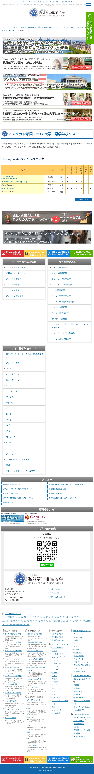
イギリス (10, 386)
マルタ (9, 420)
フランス (10, 397)
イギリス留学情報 (11, 684)
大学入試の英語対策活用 (82, 702)
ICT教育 (77, 727)
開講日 (76, 685)
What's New (78, 637)
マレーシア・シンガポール (17, 459)
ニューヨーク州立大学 (13, 642)
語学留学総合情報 (33, 700)
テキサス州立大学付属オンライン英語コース (82, 678)
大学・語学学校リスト (60, 644)
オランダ (10, 403)
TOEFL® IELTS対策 (34, 679)
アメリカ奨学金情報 (15, 296)
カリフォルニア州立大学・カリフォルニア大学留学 (70, 326)
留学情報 (77, 650)
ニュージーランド (14, 380)
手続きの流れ (55, 593)
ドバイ (9, 431)
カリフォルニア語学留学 (62, 285)
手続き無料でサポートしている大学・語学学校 (56, 27)
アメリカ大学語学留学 (61, 296)
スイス (9, 414)
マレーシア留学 (10, 718)
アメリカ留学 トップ (13, 614)
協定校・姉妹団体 (56, 493)
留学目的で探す (57, 637)
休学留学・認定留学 (60, 319)
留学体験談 (78, 653)
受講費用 (77, 688)
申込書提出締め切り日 (57, 489)
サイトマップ (79, 659)
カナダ (9, 368)
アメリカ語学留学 (59, 267)
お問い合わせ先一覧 (57, 597)
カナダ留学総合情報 (12, 667)
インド (9, 442)
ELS (61, 177)
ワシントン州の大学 (12, 659)
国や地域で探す (57, 634)
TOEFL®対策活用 (80, 697)
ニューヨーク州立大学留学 (63, 333)
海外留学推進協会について (13, 484)
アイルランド (12, 391)
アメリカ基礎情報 (14, 279)
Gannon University (8, 188)
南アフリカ (11, 437)
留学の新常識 (79, 724)
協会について (55, 589)
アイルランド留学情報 (13, 693)
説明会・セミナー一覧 (15, 273)
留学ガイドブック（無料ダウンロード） (18, 489)
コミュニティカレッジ (35, 651)
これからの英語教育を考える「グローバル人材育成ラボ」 (82, 717)
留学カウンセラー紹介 (11, 493)
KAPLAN (30, 717)
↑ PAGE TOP (83, 200)
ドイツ (9, 408)
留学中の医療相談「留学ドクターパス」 (18, 498)
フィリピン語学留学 (12, 709)
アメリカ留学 (81, 27)
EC (28, 738)
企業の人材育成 (79, 736)
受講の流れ (78, 691)
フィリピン (11, 454)
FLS (28, 732)
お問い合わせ (8, 502)
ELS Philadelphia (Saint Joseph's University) (10, 177)
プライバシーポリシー (82, 662)
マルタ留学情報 (10, 701)
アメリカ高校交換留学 (61, 339)
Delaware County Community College (14, 182)
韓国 (8, 465)
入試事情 (77, 733)
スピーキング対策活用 (82, 707)
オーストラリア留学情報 (13, 676)
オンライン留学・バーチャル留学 (20, 471)
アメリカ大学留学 (59, 307)
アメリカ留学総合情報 (15, 267)
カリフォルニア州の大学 (13, 651)
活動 (75, 646)
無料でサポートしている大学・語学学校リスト (24, 355)
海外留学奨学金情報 (34, 634)
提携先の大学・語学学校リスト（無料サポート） (68, 484)
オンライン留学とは (34, 687)
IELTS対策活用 (79, 710)
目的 (75, 643)
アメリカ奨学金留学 (60, 313)
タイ (8, 448)
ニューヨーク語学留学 (61, 279)
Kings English (31, 745)
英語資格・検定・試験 (82, 730)
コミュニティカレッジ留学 (63, 302)
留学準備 (77, 694)
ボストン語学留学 (59, 273)
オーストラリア (13, 374)
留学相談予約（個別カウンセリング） (63, 498)
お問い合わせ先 (79, 671)
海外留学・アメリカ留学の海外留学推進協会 (19, 27)
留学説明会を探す (58, 640)
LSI (28, 725)
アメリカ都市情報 (14, 285)
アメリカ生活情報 (14, 290)
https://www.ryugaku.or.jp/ (47, 770)
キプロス (10, 425)
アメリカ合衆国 (13, 363)
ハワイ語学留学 (58, 290)
